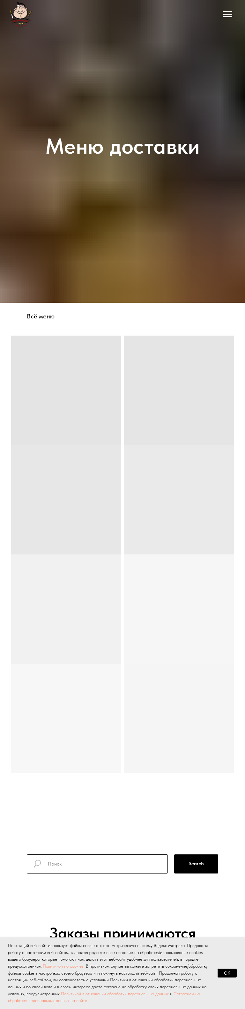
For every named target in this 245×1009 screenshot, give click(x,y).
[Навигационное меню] (227, 14)
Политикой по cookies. (64, 966)
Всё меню (41, 316)
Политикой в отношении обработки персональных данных (115, 993)
